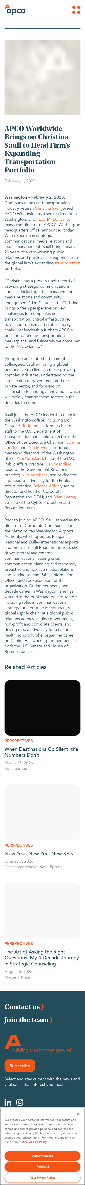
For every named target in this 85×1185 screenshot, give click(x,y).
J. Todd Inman (31, 426)
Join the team (27, 1019)
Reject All (42, 1167)
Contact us (22, 1006)
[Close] (78, 1114)
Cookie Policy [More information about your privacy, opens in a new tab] (37, 1142)
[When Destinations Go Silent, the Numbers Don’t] (42, 708)
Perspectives (19, 741)
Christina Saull (47, 208)
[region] (42, 1146)
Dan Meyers (38, 448)
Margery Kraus (18, 977)
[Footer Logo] (39, 1044)
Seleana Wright (47, 486)
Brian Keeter (64, 497)
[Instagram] (19, 1102)
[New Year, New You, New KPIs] (42, 812)
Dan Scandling (59, 464)
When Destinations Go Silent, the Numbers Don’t (41, 752)
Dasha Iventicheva (21, 866)
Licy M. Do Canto (54, 219)
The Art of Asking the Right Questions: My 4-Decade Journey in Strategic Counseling (42, 957)
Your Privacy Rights (42, 1178)
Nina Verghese (34, 475)
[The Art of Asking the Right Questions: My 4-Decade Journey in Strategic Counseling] (42, 911)
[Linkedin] (8, 1102)
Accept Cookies (42, 1156)
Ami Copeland (30, 458)
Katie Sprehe (51, 866)
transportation (67, 263)
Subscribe (20, 1065)
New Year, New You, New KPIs (39, 853)
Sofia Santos (16, 768)
